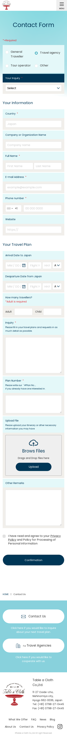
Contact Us (26, 726)
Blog (52, 719)
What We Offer (18, 719)
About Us (10, 726)
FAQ (33, 719)
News (43, 719)
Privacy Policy (45, 726)
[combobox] (10, 208)
